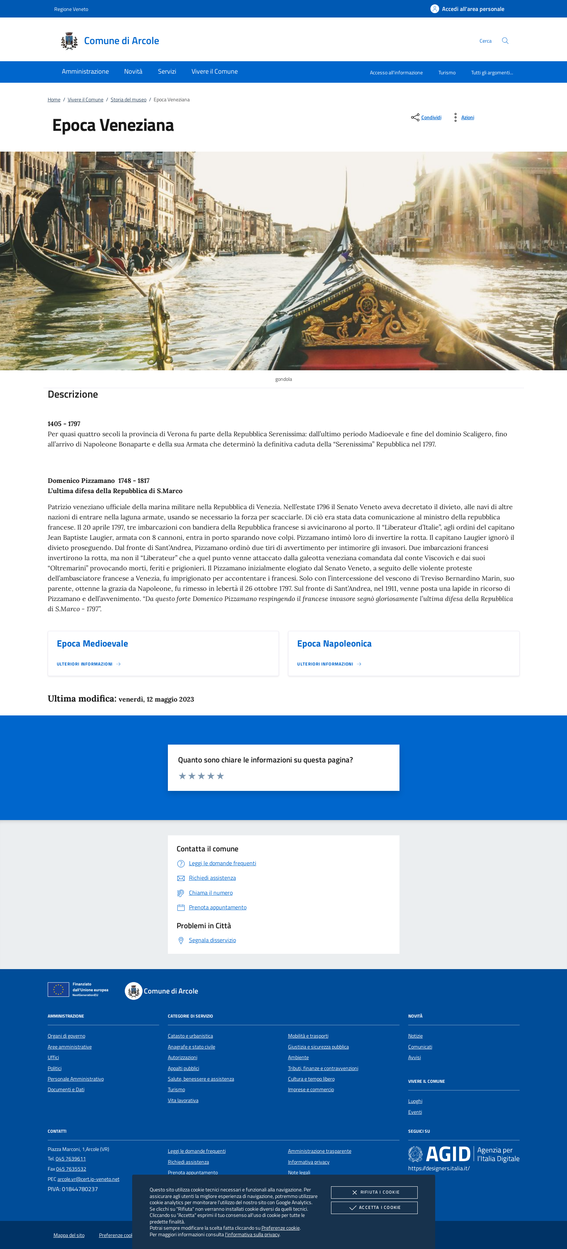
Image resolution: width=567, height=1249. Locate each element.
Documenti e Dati (66, 1089)
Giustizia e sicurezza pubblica (318, 1047)
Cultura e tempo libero (311, 1079)
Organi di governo (66, 1036)
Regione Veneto (71, 9)
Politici (55, 1068)
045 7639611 (71, 1159)
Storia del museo (128, 99)
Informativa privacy (309, 1162)
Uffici (53, 1057)
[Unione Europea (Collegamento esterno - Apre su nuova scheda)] (80, 991)
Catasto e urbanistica (190, 1036)
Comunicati (420, 1047)
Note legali (299, 1172)
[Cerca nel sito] (505, 40)
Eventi (415, 1112)
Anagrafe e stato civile (191, 1047)
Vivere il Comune (85, 99)
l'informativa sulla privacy (252, 1234)
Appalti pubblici (183, 1068)
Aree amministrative (70, 1047)
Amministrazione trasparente (319, 1151)
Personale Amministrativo (76, 1079)
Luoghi (415, 1101)
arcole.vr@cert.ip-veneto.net (88, 1179)
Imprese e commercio (311, 1089)
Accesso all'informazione (396, 72)
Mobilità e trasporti (308, 1036)
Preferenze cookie (280, 1228)
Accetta (374, 1208)
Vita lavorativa (183, 1100)
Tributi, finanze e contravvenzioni (323, 1068)
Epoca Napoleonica (334, 643)
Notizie (415, 1036)
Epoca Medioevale (92, 643)
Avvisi (414, 1057)
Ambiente (298, 1057)
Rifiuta (374, 1192)
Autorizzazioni (182, 1057)
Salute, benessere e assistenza (201, 1079)
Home (54, 99)
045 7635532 (71, 1169)
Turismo (447, 72)
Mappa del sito (69, 1235)
